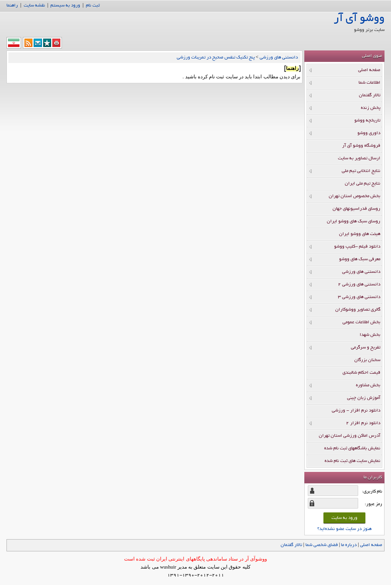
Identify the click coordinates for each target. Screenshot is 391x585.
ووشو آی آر (359, 19)
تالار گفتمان (291, 545)
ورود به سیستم (65, 5)
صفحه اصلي (371, 545)
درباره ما (349, 545)
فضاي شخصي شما (321, 545)
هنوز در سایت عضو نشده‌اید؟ (344, 529)
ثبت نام (93, 5)
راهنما (12, 5)
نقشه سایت (34, 5)
